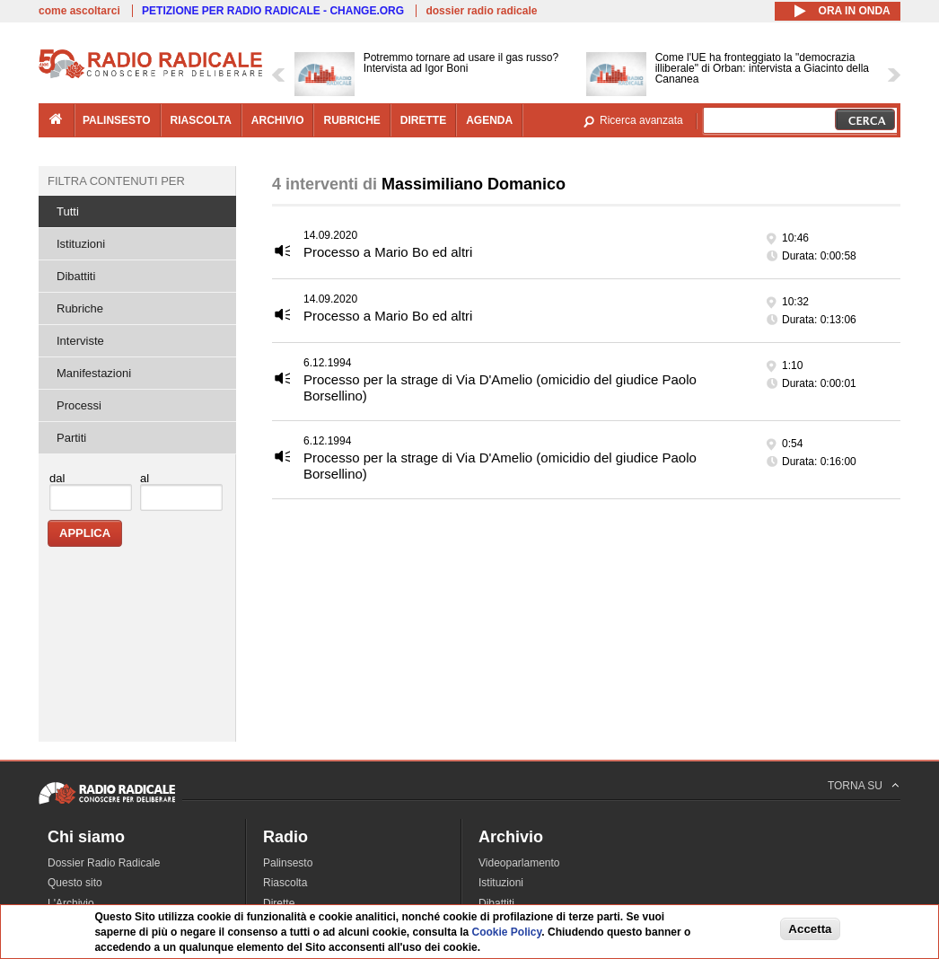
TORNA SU (855, 785)
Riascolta (285, 882)
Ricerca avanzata (641, 120)
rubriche (351, 120)
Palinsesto (287, 863)
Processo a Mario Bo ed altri (387, 252)
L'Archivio (71, 903)
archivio (277, 120)
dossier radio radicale (481, 10)
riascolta (201, 120)
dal (57, 478)
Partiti (71, 437)
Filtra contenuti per (116, 181)
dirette (423, 120)
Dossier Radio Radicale (104, 863)
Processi (79, 405)
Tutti (68, 211)
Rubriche (80, 308)
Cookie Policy (506, 932)
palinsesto (117, 120)
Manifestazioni (94, 373)
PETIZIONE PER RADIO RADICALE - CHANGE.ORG (273, 10)
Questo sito (75, 882)
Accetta (809, 929)
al (144, 478)
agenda (489, 120)
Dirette (278, 903)
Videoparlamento (519, 863)
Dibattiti (76, 276)
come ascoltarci (79, 10)
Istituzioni (81, 244)
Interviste (80, 341)
